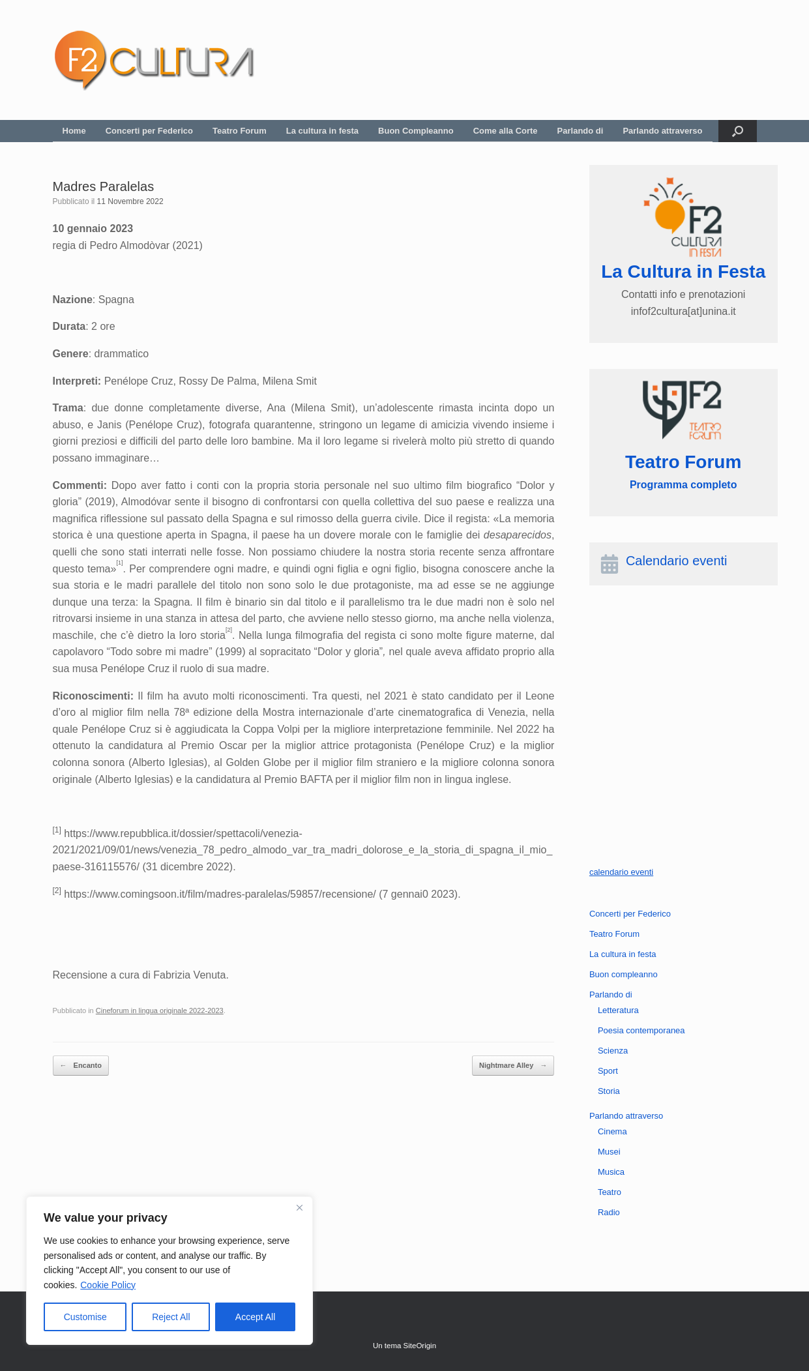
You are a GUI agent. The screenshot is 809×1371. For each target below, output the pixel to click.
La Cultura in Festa (683, 271)
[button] (737, 131)
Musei (609, 1152)
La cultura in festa (322, 131)
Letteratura (618, 1010)
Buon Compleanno (416, 131)
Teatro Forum (240, 131)
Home (74, 131)
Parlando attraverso (662, 131)
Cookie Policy (108, 1285)
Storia (609, 1091)
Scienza (613, 1050)
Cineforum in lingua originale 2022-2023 (160, 1010)
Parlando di (580, 131)
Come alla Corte (505, 131)
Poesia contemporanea (641, 1030)
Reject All (171, 1317)
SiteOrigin (420, 1345)
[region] (169, 1270)
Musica (611, 1172)
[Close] (299, 1207)
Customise (85, 1317)
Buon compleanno (623, 974)
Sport (608, 1071)
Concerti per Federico (149, 131)
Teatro (609, 1192)
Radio (609, 1212)
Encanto (81, 1065)
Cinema (612, 1131)
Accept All (255, 1317)
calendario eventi (621, 872)
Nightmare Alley (513, 1065)
